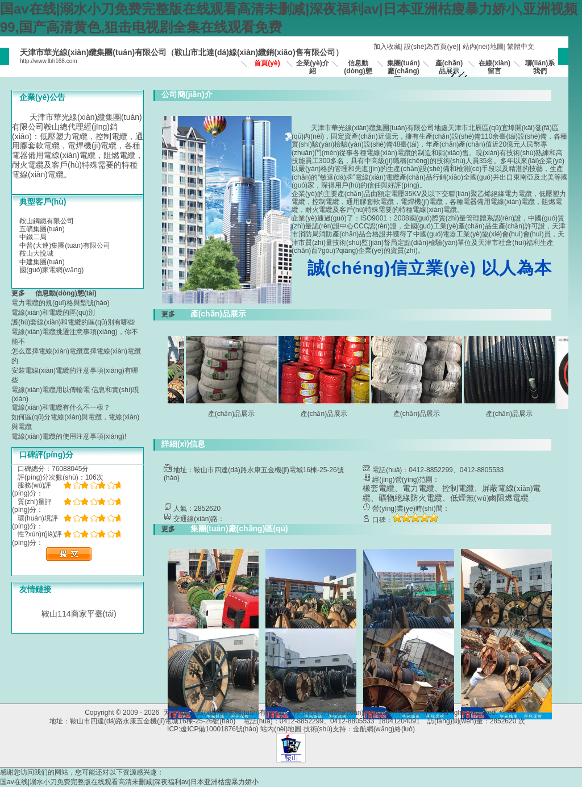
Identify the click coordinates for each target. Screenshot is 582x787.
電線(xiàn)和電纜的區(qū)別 (53, 313)
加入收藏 (387, 47)
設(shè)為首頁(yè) (431, 47)
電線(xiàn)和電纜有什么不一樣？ (60, 407)
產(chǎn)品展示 (449, 67)
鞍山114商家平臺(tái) (78, 613)
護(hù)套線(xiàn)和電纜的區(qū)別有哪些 (73, 322)
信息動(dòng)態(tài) (358, 71)
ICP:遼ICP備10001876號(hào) (213, 729)
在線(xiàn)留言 (494, 67)
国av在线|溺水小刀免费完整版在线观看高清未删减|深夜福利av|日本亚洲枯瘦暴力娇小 (129, 782)
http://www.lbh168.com (48, 61)
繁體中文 (520, 47)
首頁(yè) (267, 63)
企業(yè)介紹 (312, 67)
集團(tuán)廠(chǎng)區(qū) (403, 71)
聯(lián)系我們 (540, 67)
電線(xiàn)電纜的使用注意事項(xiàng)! (68, 436)
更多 (21, 293)
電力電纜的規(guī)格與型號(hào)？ (60, 303)
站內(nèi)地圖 (483, 47)
